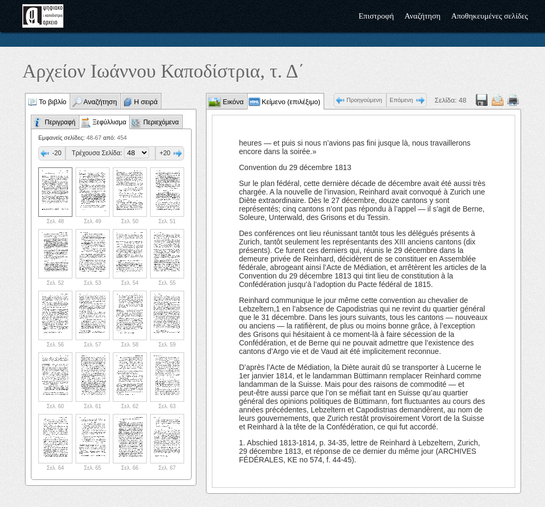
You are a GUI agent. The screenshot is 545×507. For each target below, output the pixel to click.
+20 (165, 153)
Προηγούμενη (364, 100)
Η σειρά (146, 102)
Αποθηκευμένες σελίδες (489, 16)
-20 (56, 153)
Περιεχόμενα (161, 122)
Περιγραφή (60, 122)
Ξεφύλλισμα (109, 122)
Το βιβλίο (53, 102)
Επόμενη (401, 100)
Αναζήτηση (422, 16)
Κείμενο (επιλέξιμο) (291, 102)
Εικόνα (232, 102)
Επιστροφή (376, 16)
